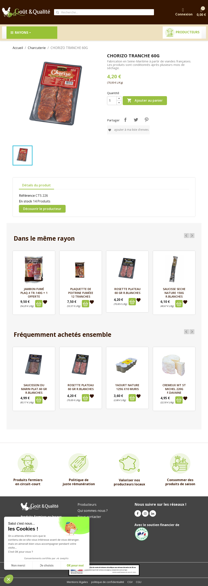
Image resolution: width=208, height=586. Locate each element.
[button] (8, 579)
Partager (125, 120)
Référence (27, 196)
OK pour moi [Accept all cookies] (75, 565)
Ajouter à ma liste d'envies (128, 130)
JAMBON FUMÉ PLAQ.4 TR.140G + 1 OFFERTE (34, 292)
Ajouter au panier (145, 100)
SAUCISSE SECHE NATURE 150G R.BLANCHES (174, 292)
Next (192, 235)
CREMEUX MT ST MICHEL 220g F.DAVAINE (174, 389)
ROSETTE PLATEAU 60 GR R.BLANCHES (127, 291)
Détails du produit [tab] (36, 185)
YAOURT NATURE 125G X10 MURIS (127, 387)
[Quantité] (112, 100)
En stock (25, 201)
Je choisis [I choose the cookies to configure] (47, 565)
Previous (186, 235)
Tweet (136, 120)
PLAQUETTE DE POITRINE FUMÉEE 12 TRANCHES (80, 292)
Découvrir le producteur (42, 209)
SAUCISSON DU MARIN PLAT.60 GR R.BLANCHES (34, 389)
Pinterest (146, 120)
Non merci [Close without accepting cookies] (18, 565)
